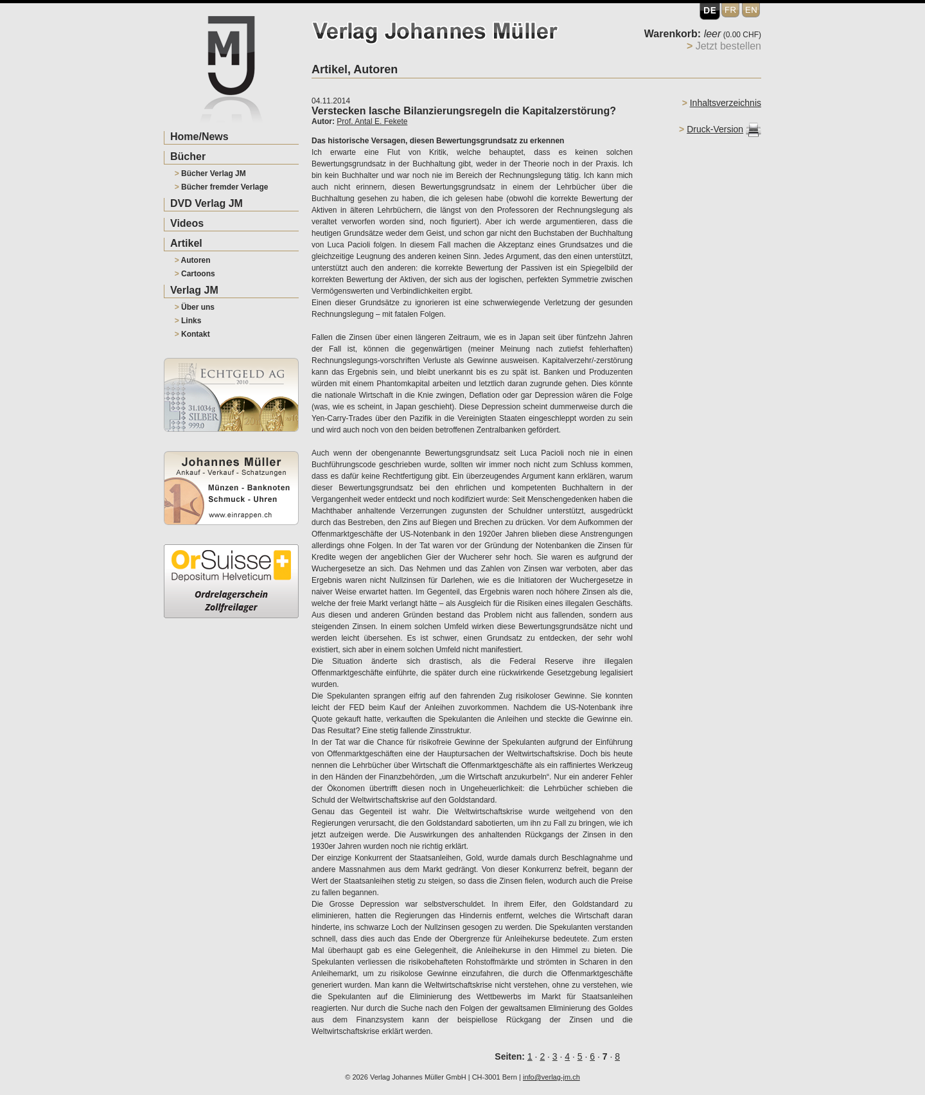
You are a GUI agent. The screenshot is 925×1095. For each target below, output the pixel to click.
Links (188, 320)
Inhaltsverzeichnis (725, 103)
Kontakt (192, 334)
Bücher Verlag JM (210, 173)
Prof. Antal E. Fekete (372, 121)
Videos (187, 223)
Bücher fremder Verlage (222, 186)
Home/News (199, 136)
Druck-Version (715, 129)
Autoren (193, 260)
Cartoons (195, 273)
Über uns (195, 307)
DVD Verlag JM (206, 203)
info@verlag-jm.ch (551, 1077)
